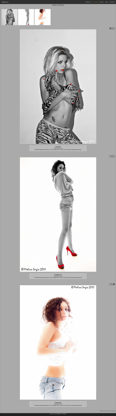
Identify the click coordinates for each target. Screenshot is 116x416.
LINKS (106, 2)
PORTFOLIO (88, 2)
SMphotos (5, 2)
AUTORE (101, 2)
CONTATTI (112, 2)
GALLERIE (95, 2)
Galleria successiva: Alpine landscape (108, 410)
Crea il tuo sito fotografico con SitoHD (58, 413)
